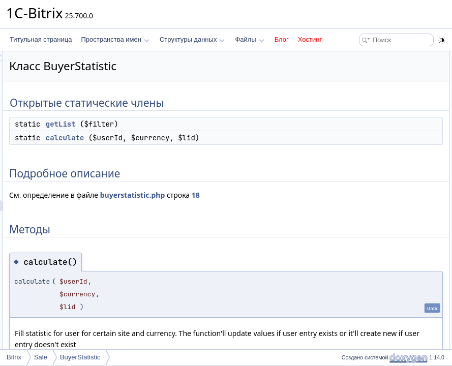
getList (188, 124)
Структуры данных (192, 39)
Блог (282, 39)
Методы (350, 101)
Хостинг (310, 39)
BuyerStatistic (80, 357)
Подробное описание (369, 90)
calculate (192, 137)
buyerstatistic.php (259, 206)
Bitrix (14, 357)
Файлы (249, 39)
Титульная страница (41, 39)
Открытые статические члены (381, 56)
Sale (40, 357)
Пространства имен (115, 39)
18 (140, 217)
